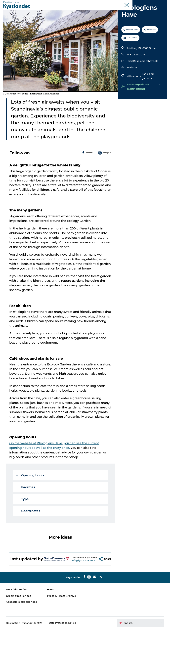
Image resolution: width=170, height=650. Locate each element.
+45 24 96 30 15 (136, 70)
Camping (120, 10)
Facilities (26, 503)
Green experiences (19, 616)
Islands (133, 3)
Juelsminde (121, 3)
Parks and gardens (147, 91)
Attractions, (134, 91)
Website (132, 83)
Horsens (108, 3)
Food (106, 10)
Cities (67, 10)
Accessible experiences (22, 622)
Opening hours (31, 491)
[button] (90, 577)
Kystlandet (76, 3)
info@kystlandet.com (76, 580)
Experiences (51, 10)
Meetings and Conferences (153, 3)
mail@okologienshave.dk (142, 76)
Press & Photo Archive (62, 616)
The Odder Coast (93, 3)
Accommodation (87, 10)
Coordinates (29, 527)
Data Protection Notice (63, 643)
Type (23, 515)
